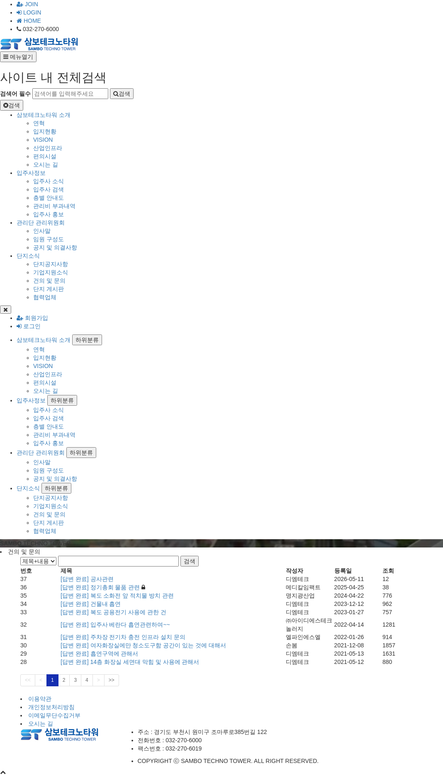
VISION (43, 139)
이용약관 (39, 698)
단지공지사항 (50, 264)
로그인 (29, 326)
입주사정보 (31, 173)
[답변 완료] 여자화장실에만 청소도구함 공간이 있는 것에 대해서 (143, 645)
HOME (29, 20)
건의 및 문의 (49, 280)
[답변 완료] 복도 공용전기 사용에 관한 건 (113, 612)
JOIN (27, 4)
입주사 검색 (48, 189)
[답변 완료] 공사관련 (87, 579)
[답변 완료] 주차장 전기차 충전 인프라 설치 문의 (123, 637)
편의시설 (44, 156)
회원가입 (32, 318)
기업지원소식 (50, 272)
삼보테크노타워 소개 (44, 114)
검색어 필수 (15, 93)
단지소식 (28, 255)
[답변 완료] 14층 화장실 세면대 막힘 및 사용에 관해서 (130, 662)
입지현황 (44, 131)
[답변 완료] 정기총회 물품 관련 (101, 587)
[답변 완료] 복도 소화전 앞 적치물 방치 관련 (117, 595)
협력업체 (44, 297)
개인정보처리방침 (51, 707)
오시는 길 (45, 164)
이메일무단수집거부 (54, 715)
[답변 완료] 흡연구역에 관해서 (99, 653)
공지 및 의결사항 (55, 247)
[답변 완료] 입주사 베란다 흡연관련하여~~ (115, 624)
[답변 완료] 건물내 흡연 (91, 604)
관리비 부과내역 (54, 206)
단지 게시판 (48, 289)
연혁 (39, 123)
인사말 (42, 231)
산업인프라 (47, 148)
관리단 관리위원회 (41, 222)
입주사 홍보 (48, 214)
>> (111, 680)
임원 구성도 (48, 239)
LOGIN (29, 12)
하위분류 (87, 340)
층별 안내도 (48, 197)
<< (28, 680)
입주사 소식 (48, 181)
